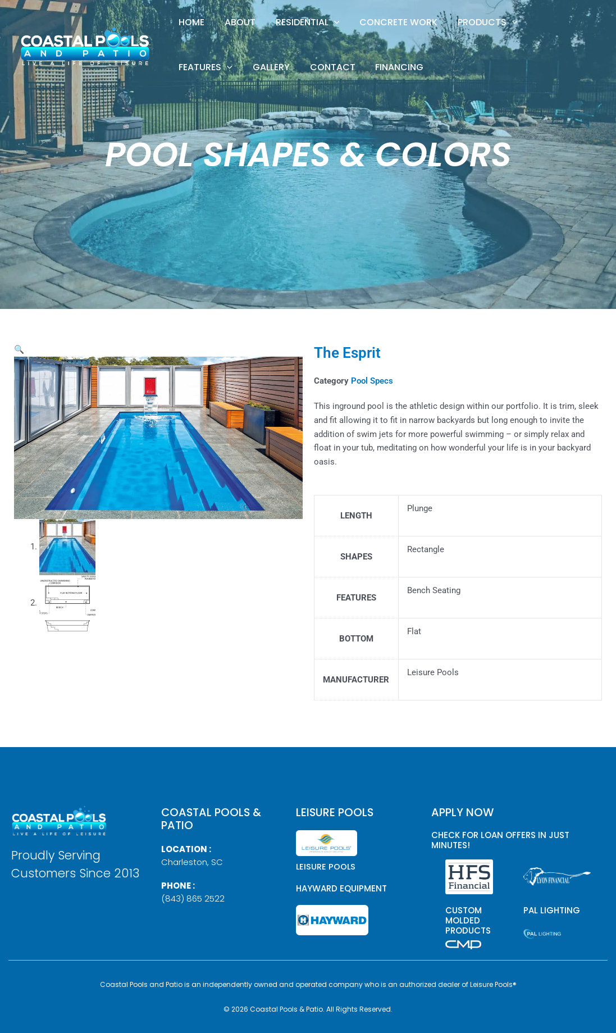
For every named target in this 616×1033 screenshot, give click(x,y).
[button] (315, 22)
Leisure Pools (326, 866)
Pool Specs (372, 381)
